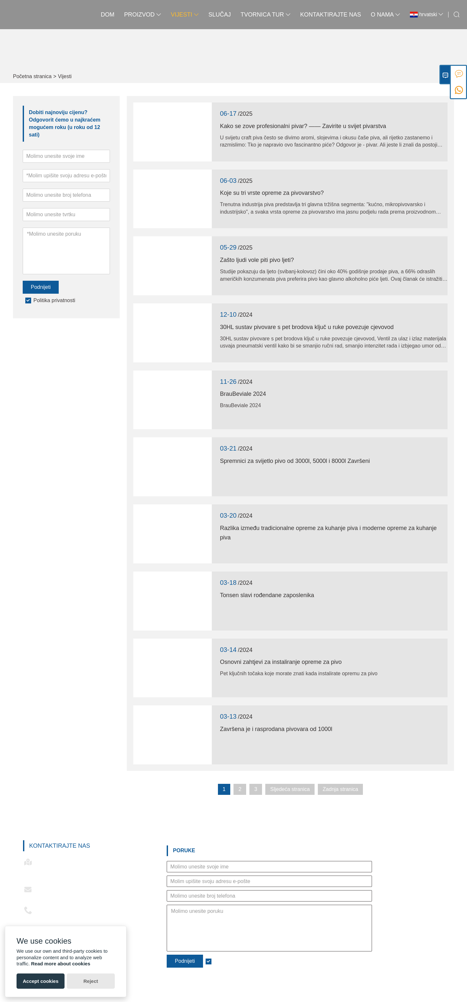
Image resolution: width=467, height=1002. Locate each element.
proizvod (142, 14)
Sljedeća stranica (290, 789)
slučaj (220, 14)
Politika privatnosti (54, 300)
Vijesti (185, 14)
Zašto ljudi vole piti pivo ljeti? (257, 260)
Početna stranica (32, 76)
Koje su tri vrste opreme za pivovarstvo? (272, 193)
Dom (107, 14)
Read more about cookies (60, 963)
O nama (385, 14)
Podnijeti (41, 287)
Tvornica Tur (266, 14)
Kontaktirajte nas (330, 14)
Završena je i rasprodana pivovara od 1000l (276, 729)
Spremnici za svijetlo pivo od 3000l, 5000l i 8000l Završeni (295, 461)
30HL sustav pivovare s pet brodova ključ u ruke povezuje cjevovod (307, 327)
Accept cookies (40, 981)
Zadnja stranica (340, 789)
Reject (90, 981)
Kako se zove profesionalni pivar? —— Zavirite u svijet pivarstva (303, 126)
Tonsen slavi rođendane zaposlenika (267, 595)
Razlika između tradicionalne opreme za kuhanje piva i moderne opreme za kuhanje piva (328, 533)
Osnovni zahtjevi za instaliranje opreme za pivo (280, 662)
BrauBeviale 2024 (243, 394)
